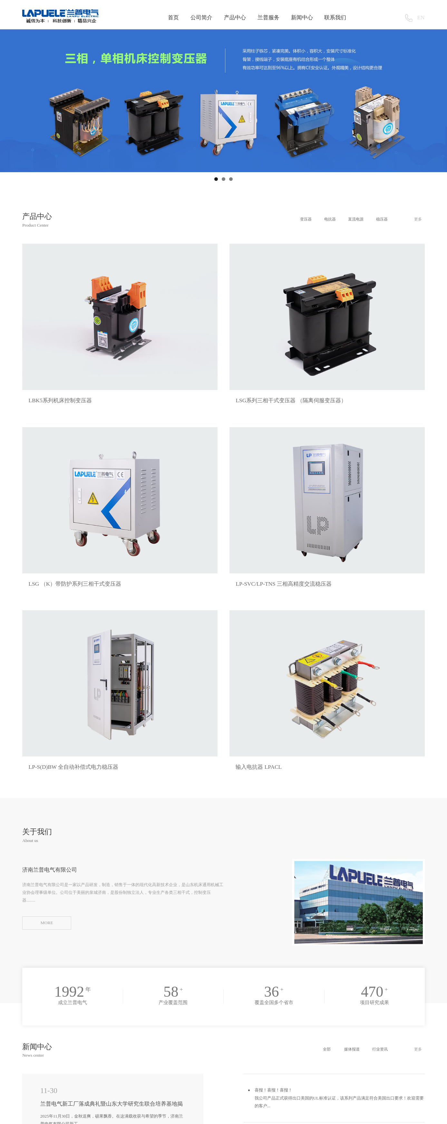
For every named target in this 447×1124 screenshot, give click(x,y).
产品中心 (235, 18)
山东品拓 (49, 1115)
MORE (47, 651)
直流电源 (348, 219)
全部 (316, 778)
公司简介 (201, 18)
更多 (417, 219)
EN (421, 18)
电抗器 (320, 219)
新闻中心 (302, 18)
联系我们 (335, 18)
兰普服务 (268, 18)
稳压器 (377, 219)
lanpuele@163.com (233, 1064)
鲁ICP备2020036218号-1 (400, 1115)
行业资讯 (375, 778)
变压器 (293, 219)
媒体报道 (344, 778)
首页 (173, 18)
